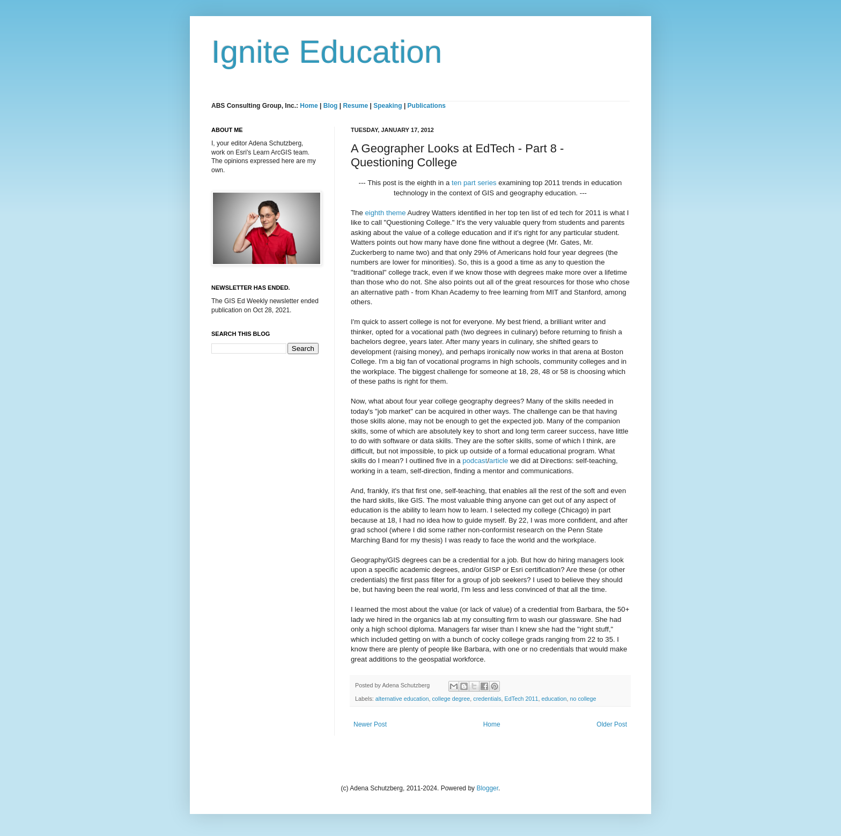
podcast (474, 461)
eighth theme (385, 213)
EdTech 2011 (521, 698)
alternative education (402, 698)
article (498, 461)
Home (309, 105)
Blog (330, 105)
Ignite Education (326, 52)
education (554, 698)
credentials (487, 698)
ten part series (474, 183)
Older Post (611, 724)
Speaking (387, 105)
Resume (356, 105)
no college (583, 698)
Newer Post (370, 724)
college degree (451, 698)
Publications (427, 105)
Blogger (487, 788)
